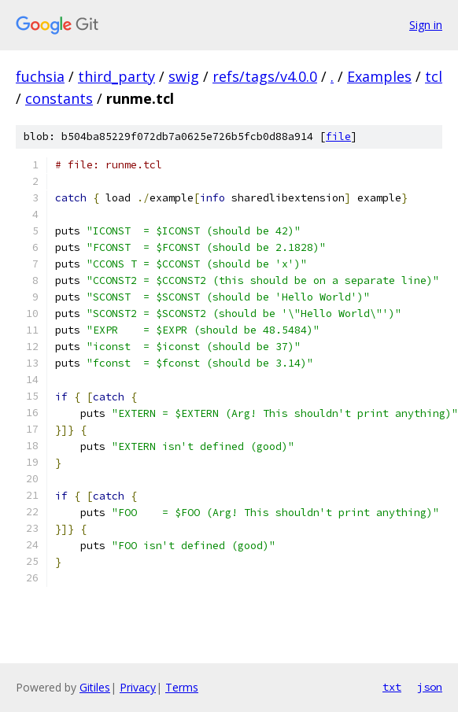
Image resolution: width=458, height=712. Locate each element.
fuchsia (40, 76)
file (338, 136)
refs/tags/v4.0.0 (264, 76)
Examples (379, 76)
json (429, 687)
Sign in (425, 24)
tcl (433, 76)
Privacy (138, 687)
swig (183, 76)
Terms (181, 687)
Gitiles (94, 687)
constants (59, 98)
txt (391, 687)
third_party (116, 76)
